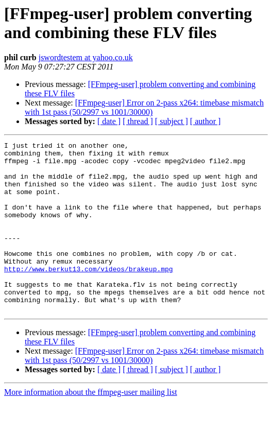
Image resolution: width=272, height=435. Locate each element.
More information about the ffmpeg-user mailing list (90, 426)
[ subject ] (171, 121)
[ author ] (205, 121)
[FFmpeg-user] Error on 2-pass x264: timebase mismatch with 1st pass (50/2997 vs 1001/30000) (144, 107)
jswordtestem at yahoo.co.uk (86, 57)
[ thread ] (138, 121)
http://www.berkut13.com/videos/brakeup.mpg (88, 295)
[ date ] (109, 121)
